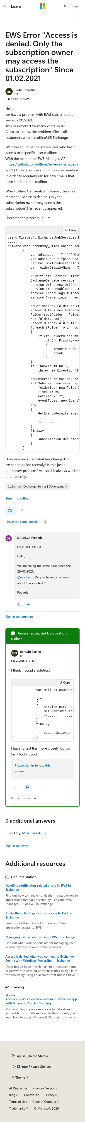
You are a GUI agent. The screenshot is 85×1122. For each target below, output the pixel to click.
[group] (42, 342)
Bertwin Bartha (25, 90)
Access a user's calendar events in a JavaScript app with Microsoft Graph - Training (41, 1001)
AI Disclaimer (18, 1088)
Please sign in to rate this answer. (32, 768)
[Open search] (65, 6)
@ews (21, 577)
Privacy (49, 1095)
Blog (12, 1095)
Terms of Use (18, 1101)
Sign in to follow (17, 498)
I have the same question (22, 521)
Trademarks (17, 1108)
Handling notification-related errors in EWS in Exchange (38, 887)
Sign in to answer (17, 845)
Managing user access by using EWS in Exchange (40, 937)
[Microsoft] (43, 6)
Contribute (31, 1095)
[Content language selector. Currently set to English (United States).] (30, 1055)
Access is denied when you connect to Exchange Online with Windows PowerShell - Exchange (39, 958)
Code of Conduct (44, 1101)
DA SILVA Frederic (30, 537)
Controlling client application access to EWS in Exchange (38, 915)
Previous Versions (45, 1088)
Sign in (76, 6)
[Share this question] (76, 23)
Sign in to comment (19, 616)
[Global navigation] (4, 6)
